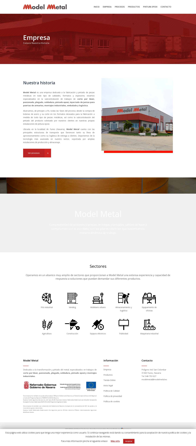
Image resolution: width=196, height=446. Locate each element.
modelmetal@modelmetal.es (154, 379)
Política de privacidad (112, 396)
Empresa (107, 369)
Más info (115, 441)
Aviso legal (108, 385)
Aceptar (128, 441)
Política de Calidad (111, 390)
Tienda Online (109, 380)
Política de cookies (111, 401)
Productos (108, 375)
